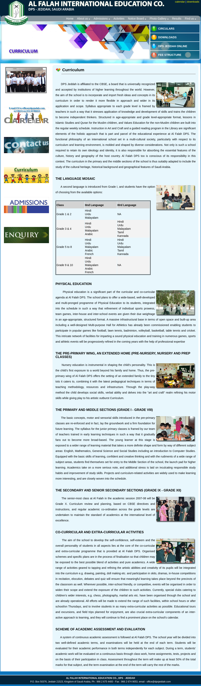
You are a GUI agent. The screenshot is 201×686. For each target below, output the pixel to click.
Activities (119, 18)
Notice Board (137, 18)
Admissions (102, 18)
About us (83, 18)
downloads (193, 1)
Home (69, 18)
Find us (190, 18)
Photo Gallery (159, 18)
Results (176, 18)
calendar (180, 1)
